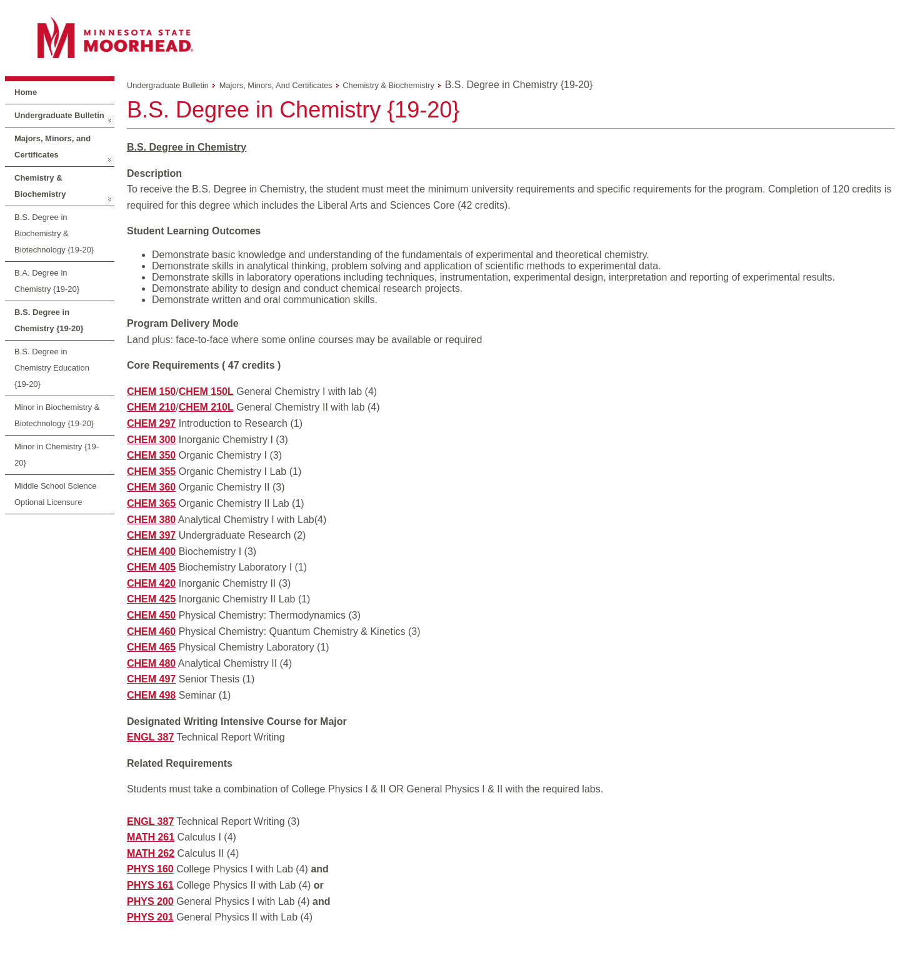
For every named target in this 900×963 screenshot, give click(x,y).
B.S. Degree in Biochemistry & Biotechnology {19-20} (54, 233)
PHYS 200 (150, 901)
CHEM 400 (151, 551)
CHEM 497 (151, 679)
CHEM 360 (151, 487)
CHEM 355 (151, 471)
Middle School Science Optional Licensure (55, 494)
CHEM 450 (151, 615)
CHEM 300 (151, 439)
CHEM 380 (151, 519)
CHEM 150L (206, 391)
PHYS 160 (150, 869)
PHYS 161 (150, 885)
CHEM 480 (151, 663)
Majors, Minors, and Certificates (52, 146)
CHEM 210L (206, 407)
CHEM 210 (151, 407)
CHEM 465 (151, 647)
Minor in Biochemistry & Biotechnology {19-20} (57, 415)
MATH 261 (150, 837)
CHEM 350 (151, 455)
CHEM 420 (151, 583)
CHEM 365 (151, 503)
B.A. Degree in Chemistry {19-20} (46, 281)
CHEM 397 (151, 535)
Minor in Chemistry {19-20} (56, 454)
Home (25, 92)
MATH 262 (150, 853)
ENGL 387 (150, 737)
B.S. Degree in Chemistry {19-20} (49, 320)
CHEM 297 (151, 423)
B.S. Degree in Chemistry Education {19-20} (51, 368)
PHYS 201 (150, 917)
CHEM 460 (151, 631)
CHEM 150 (151, 391)
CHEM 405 (151, 567)
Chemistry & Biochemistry (40, 186)
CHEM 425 (151, 599)
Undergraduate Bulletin (59, 115)
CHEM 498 (151, 695)
